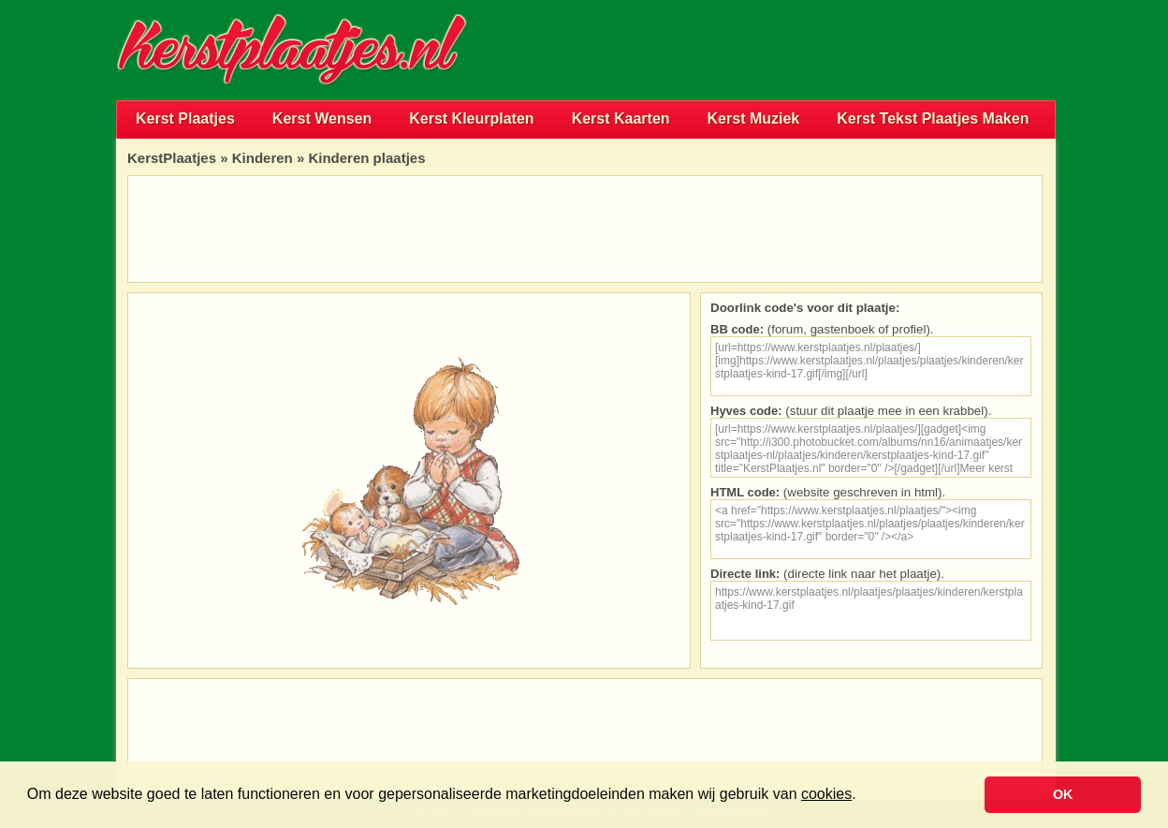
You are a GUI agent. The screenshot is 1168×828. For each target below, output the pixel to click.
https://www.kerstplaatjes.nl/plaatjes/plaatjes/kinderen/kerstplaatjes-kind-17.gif (870, 611)
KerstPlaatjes (171, 158)
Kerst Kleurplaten (471, 118)
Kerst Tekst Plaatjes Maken (933, 118)
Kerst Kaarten (621, 118)
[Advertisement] (837, 50)
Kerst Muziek (754, 118)
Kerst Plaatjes (185, 118)
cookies (826, 794)
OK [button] (1063, 794)
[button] (863, 796)
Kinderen (262, 158)
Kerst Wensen (322, 118)
